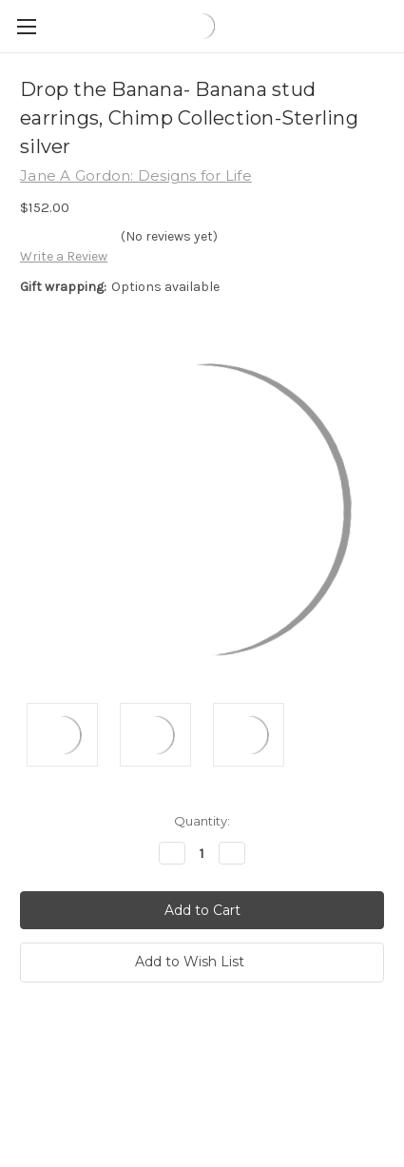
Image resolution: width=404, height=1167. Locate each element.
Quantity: (202, 820)
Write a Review (63, 256)
